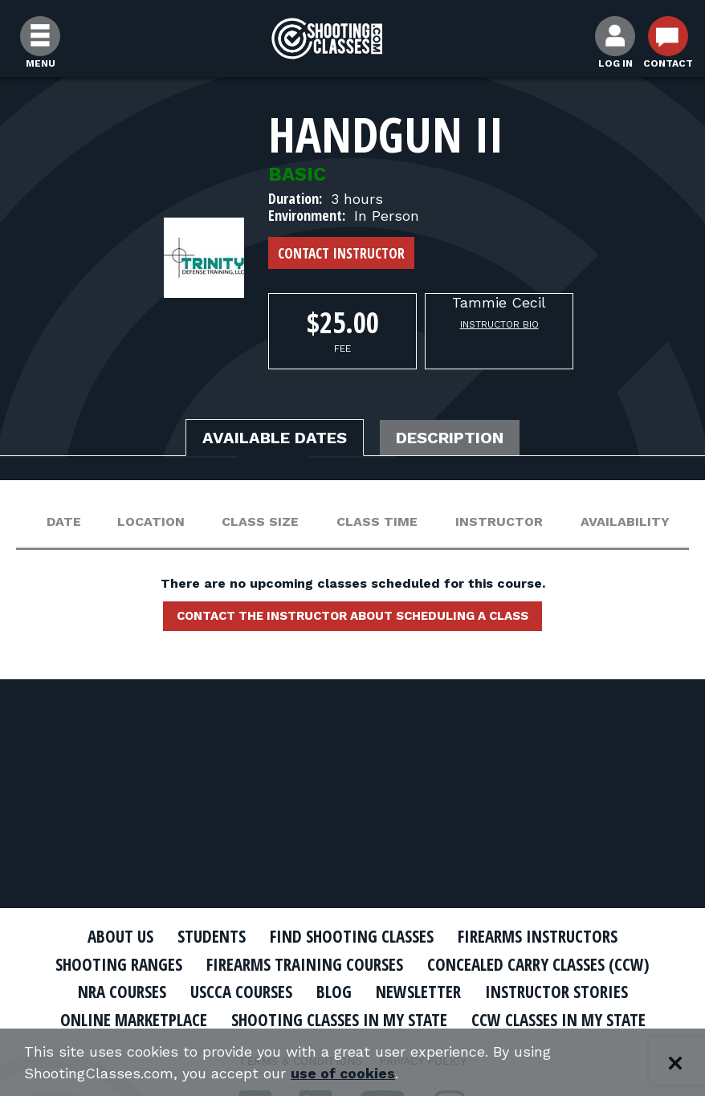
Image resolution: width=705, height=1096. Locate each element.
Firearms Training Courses (304, 964)
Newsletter (418, 991)
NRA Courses (122, 991)
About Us (120, 936)
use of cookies (343, 1073)
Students (211, 936)
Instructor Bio (499, 324)
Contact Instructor (341, 253)
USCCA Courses (241, 991)
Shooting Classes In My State (339, 1019)
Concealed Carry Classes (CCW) (538, 964)
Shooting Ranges (118, 964)
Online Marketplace (133, 1019)
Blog (334, 991)
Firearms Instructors (537, 936)
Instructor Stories (556, 991)
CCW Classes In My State (558, 1019)
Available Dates (274, 437)
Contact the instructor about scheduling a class (352, 616)
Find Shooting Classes (352, 936)
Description (449, 437)
